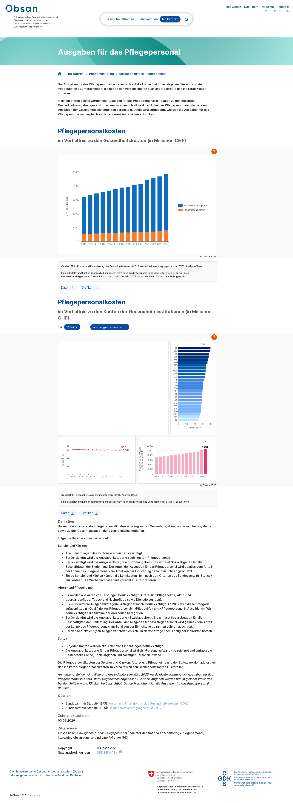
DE (267, 11)
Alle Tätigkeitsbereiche (107, 327)
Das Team (251, 7)
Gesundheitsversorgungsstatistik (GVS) (136, 708)
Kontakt (283, 7)
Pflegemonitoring (101, 74)
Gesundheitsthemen (119, 19)
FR (274, 11)
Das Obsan (233, 7)
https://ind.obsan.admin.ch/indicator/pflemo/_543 (93, 737)
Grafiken (87, 287)
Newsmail (268, 7)
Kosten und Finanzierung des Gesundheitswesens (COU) (148, 703)
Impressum (35, 795)
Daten (65, 287)
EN (287, 11)
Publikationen (148, 19)
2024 (70, 327)
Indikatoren (170, 19)
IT (280, 11)
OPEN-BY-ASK (107, 752)
